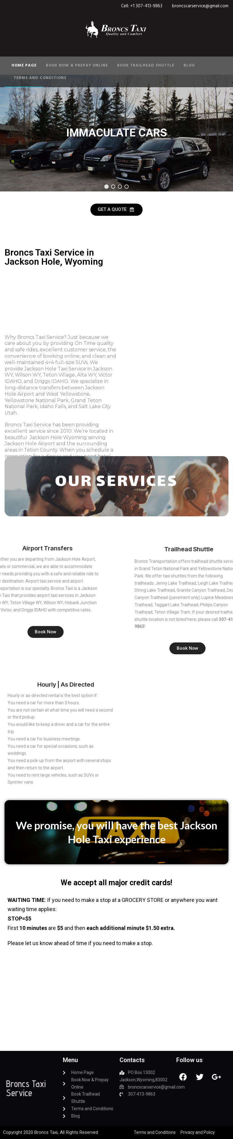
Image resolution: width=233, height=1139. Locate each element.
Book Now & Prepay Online (77, 65)
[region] (116, 133)
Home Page (24, 65)
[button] (106, 186)
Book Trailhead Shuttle (145, 65)
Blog (189, 65)
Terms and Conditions (40, 78)
